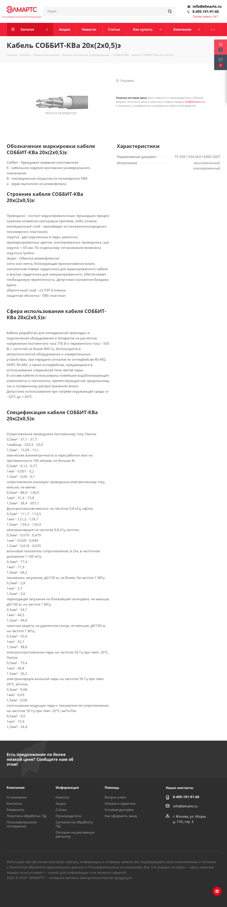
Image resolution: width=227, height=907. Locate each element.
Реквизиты (15, 809)
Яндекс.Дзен (217, 891)
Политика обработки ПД (26, 816)
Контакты (14, 803)
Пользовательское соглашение (22, 824)
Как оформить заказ (121, 816)
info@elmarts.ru (207, 6)
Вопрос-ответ (115, 797)
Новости (62, 797)
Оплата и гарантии (120, 803)
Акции (61, 803)
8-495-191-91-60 (205, 11)
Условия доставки (119, 809)
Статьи (61, 809)
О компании (17, 797)
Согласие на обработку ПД (74, 824)
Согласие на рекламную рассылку (75, 834)
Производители (69, 816)
